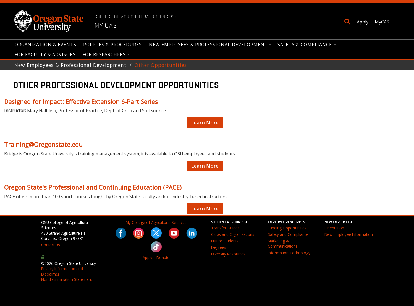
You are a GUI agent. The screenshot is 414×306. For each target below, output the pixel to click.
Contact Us (50, 244)
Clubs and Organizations (232, 234)
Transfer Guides (225, 228)
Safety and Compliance (288, 234)
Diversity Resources (228, 254)
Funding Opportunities (287, 228)
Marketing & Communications (283, 243)
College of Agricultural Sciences (134, 16)
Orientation (334, 228)
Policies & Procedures (112, 44)
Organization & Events (45, 44)
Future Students (225, 241)
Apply (362, 22)
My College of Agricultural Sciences (156, 222)
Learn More (205, 123)
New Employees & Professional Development (208, 44)
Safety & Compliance (305, 44)
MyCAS (382, 22)
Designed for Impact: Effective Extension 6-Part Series (81, 101)
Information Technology (289, 252)
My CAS (106, 25)
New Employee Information (348, 234)
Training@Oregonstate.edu (43, 144)
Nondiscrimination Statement (66, 279)
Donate (162, 257)
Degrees (218, 247)
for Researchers (104, 54)
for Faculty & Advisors (45, 54)
